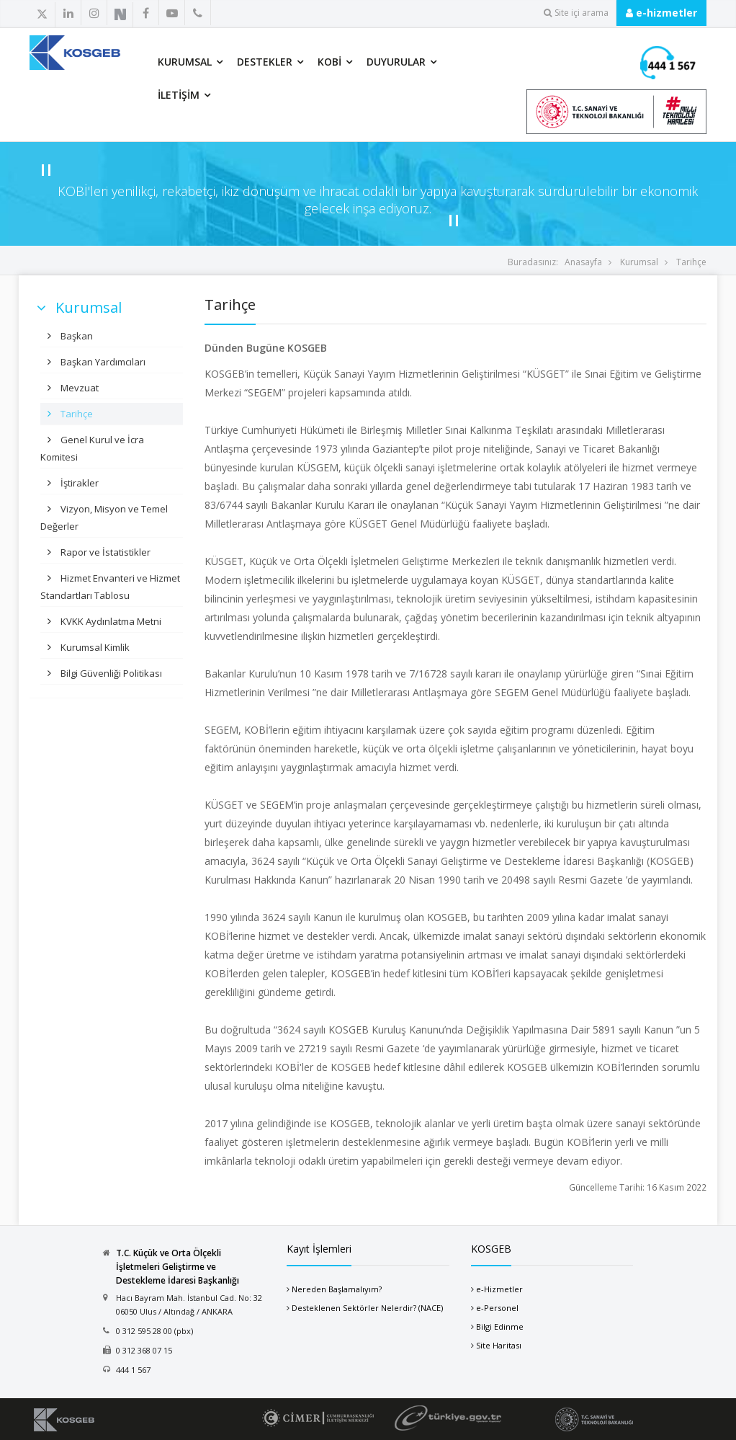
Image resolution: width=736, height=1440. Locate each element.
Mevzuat (78, 387)
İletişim (178, 95)
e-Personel (497, 1307)
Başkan (75, 335)
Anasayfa (583, 262)
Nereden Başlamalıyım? (337, 1289)
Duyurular (396, 61)
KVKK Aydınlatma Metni (109, 621)
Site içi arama (576, 12)
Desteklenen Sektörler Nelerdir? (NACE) (367, 1307)
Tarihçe (691, 262)
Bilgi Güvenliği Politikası (110, 673)
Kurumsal (185, 61)
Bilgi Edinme (500, 1326)
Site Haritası (498, 1345)
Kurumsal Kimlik (94, 647)
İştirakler (78, 482)
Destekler (264, 61)
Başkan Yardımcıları (101, 361)
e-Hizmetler (499, 1289)
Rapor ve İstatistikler (104, 552)
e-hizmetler (661, 12)
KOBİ (329, 61)
